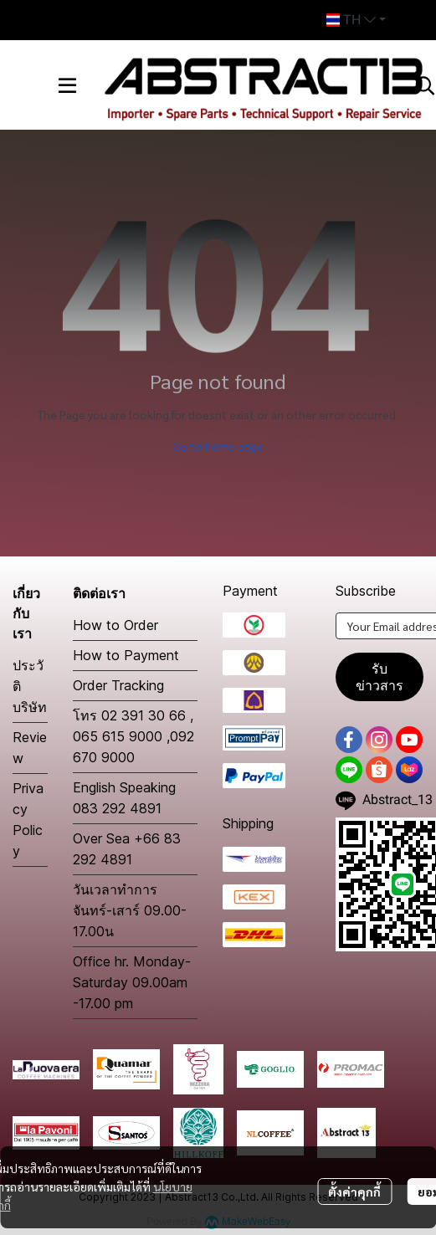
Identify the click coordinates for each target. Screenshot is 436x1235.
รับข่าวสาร (379, 677)
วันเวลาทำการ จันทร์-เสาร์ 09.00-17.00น (130, 910)
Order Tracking (118, 685)
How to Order (115, 625)
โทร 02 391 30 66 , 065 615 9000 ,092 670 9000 (133, 736)
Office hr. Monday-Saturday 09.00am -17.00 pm (132, 982)
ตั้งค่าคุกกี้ (354, 1191)
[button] (356, 20)
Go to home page (218, 446)
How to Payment (126, 655)
